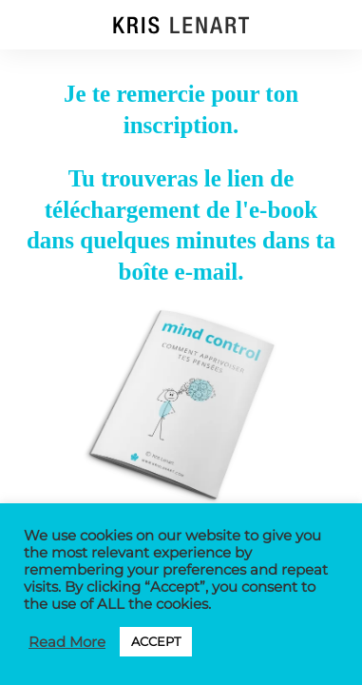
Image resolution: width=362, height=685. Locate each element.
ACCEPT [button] (156, 641)
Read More (67, 642)
